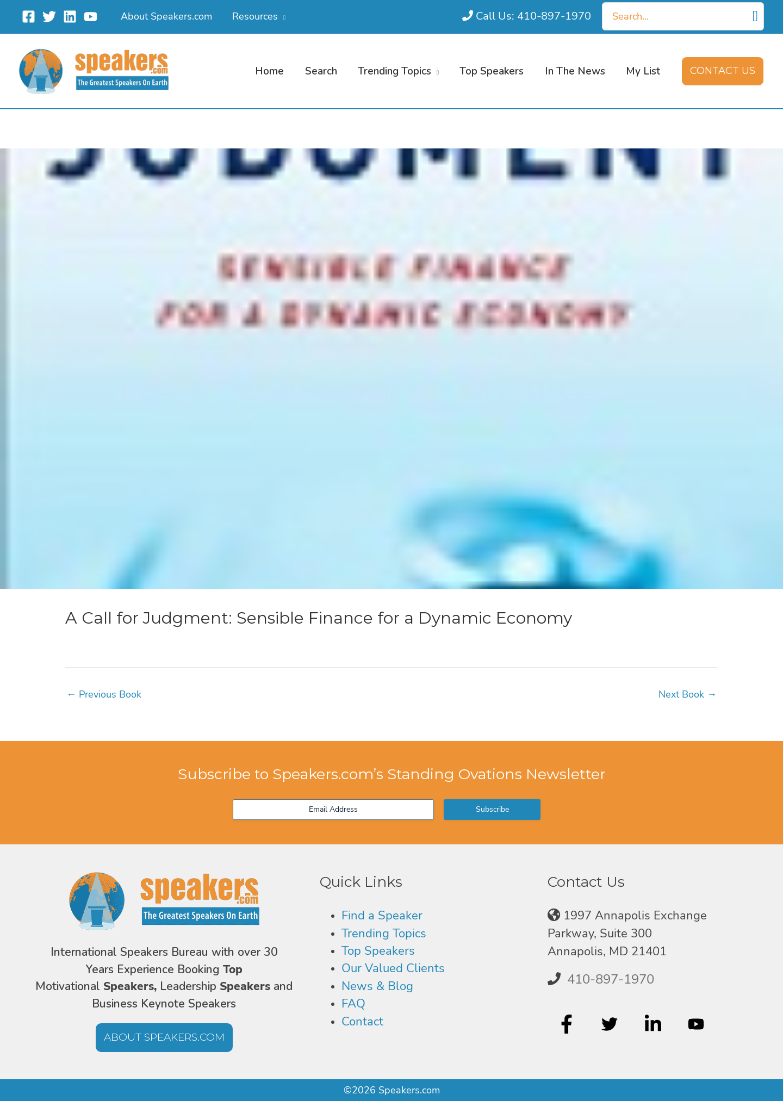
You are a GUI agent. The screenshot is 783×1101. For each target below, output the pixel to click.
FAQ (353, 1004)
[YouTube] (90, 16)
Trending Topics (383, 933)
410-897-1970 (610, 979)
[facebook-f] (567, 1024)
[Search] (755, 16)
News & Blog (377, 986)
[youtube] (697, 1024)
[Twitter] (49, 16)
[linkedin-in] (654, 1024)
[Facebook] (28, 16)
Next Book (687, 694)
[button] (281, 16)
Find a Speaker (381, 915)
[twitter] (610, 1024)
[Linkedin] (69, 16)
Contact (362, 1021)
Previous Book (103, 694)
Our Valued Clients (393, 968)
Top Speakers (378, 951)
